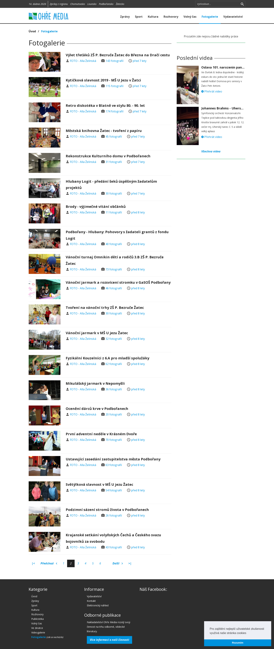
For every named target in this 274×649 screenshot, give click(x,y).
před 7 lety (139, 61)
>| (130, 563)
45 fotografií (114, 136)
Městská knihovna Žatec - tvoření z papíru (104, 130)
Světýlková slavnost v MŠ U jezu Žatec (99, 484)
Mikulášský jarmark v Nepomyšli (95, 383)
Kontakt (91, 601)
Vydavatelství (233, 17)
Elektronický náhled (98, 605)
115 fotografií (114, 86)
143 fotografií (114, 61)
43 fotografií (114, 547)
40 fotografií (114, 244)
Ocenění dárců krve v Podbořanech (97, 408)
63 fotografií (114, 465)
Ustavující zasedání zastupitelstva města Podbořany (113, 459)
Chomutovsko (77, 4)
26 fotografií (114, 515)
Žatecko (120, 4)
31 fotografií (114, 162)
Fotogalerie (210, 17)
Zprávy (125, 17)
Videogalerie (38, 632)
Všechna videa (211, 151)
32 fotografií (114, 339)
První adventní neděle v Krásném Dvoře (101, 434)
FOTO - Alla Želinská (83, 61)
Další (118, 563)
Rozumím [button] (237, 642)
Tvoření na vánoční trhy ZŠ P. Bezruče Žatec (105, 307)
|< (33, 563)
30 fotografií (114, 193)
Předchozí (49, 563)
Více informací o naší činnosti (109, 640)
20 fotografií (114, 414)
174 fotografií (114, 111)
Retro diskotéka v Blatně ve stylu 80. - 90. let (105, 105)
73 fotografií (114, 269)
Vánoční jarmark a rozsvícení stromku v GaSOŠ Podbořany (118, 282)
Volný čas (189, 17)
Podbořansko (106, 4)
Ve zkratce (37, 628)
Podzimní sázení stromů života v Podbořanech (107, 509)
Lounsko (91, 4)
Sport (139, 17)
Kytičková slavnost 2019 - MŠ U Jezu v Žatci (103, 80)
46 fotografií (114, 288)
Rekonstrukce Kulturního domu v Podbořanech (108, 156)
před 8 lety (138, 212)
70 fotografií (114, 440)
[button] (247, 633)
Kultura (153, 17)
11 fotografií (114, 212)
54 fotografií (114, 490)
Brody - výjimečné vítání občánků (96, 206)
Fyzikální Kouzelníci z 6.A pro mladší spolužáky (107, 358)
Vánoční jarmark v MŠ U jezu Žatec (97, 333)
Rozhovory (171, 17)
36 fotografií (114, 389)
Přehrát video (211, 91)
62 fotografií (114, 364)
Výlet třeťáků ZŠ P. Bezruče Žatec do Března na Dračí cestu (118, 55)
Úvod (32, 31)
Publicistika (37, 619)
